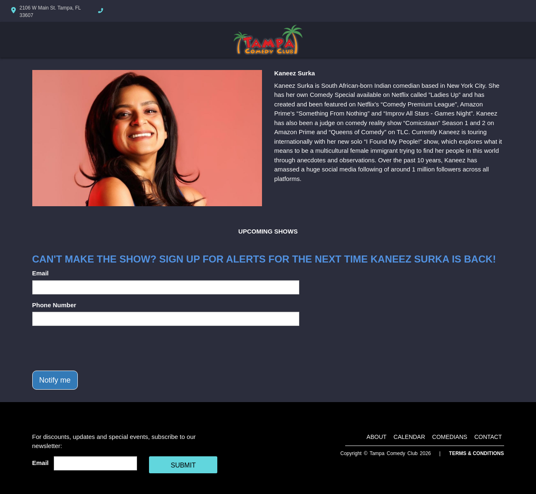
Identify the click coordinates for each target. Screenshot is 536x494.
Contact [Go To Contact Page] (488, 437)
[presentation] (95, 348)
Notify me (55, 380)
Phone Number (54, 304)
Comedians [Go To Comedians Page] (449, 437)
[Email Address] (95, 463)
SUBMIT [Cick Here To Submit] (183, 465)
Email (40, 273)
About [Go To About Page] (377, 437)
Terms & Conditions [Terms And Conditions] (476, 453)
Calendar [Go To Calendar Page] (409, 437)
